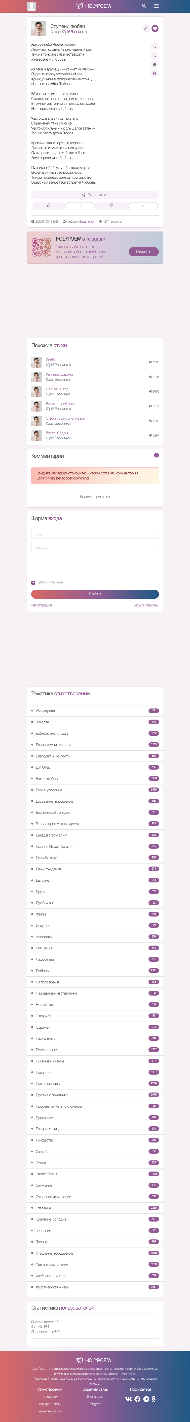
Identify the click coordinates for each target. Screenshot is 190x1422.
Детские (95, 880)
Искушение (95, 925)
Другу (95, 891)
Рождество (95, 1140)
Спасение (95, 1208)
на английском (50, 1411)
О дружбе (95, 1015)
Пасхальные (95, 1038)
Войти (95, 594)
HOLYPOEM (68, 239)
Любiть (51, 359)
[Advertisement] (95, 303)
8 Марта (95, 722)
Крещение (95, 948)
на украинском (50, 1404)
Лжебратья (95, 959)
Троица (95, 1241)
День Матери (95, 857)
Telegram (95, 1404)
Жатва (95, 914)
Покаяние (95, 1072)
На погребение (95, 982)
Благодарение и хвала (95, 744)
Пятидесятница (95, 1128)
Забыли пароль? (146, 605)
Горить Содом (57, 432)
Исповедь (95, 936)
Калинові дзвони (59, 374)
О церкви (95, 1027)
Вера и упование (95, 790)
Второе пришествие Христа (95, 823)
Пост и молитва (95, 1083)
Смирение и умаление (95, 1196)
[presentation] (69, 566)
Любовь (95, 970)
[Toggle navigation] (156, 6)
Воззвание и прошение (95, 801)
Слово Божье (95, 1174)
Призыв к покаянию (95, 1095)
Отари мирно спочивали (65, 418)
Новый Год (95, 1004)
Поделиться (95, 194)
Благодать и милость (95, 756)
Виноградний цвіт (60, 403)
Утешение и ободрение (95, 1253)
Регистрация (41, 605)
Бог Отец (95, 767)
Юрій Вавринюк (74, 31)
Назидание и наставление (95, 993)
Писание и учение (95, 1061)
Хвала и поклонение (95, 1264)
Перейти (143, 251)
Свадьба (95, 1151)
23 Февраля (95, 710)
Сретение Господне (95, 1219)
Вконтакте (95, 1396)
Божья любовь (95, 778)
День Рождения (95, 869)
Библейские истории (95, 733)
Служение (95, 1185)
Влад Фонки (86, 221)
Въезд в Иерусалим (95, 835)
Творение (95, 1230)
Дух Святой (95, 902)
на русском (50, 1396)
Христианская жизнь (95, 1287)
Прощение (95, 1117)
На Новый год (57, 389)
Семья (95, 1162)
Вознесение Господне (95, 812)
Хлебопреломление (95, 1275)
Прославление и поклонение (95, 1106)
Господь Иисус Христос (95, 846)
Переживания (95, 1049)
